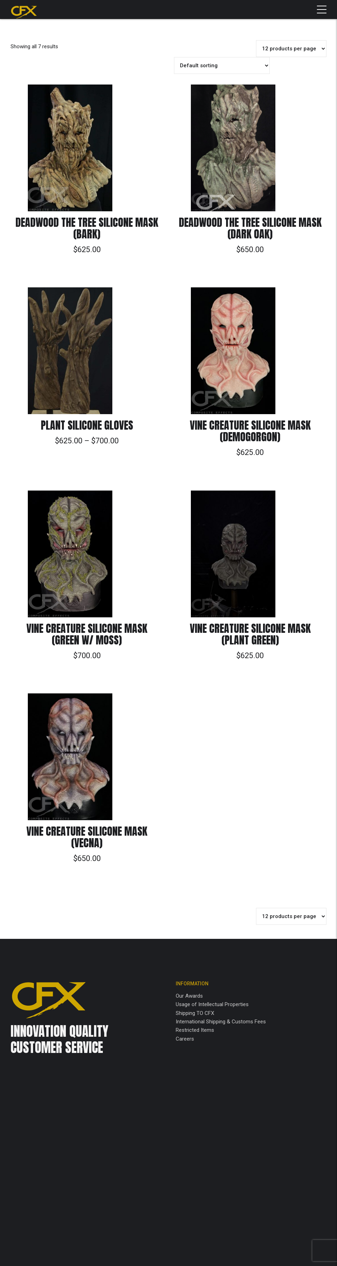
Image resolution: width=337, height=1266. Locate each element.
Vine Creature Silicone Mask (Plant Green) (250, 634)
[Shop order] (222, 65)
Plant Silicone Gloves (87, 425)
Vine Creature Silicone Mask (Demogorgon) (250, 431)
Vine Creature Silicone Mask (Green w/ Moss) (86, 634)
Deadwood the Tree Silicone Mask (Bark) (86, 228)
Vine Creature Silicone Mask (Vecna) (86, 837)
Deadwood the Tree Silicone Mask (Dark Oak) (250, 228)
